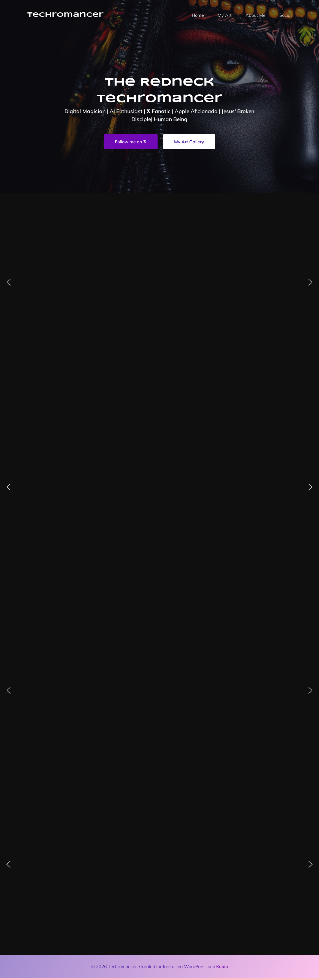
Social (285, 15)
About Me (255, 15)
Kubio (222, 966)
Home (198, 15)
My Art (225, 15)
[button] (8, 282)
